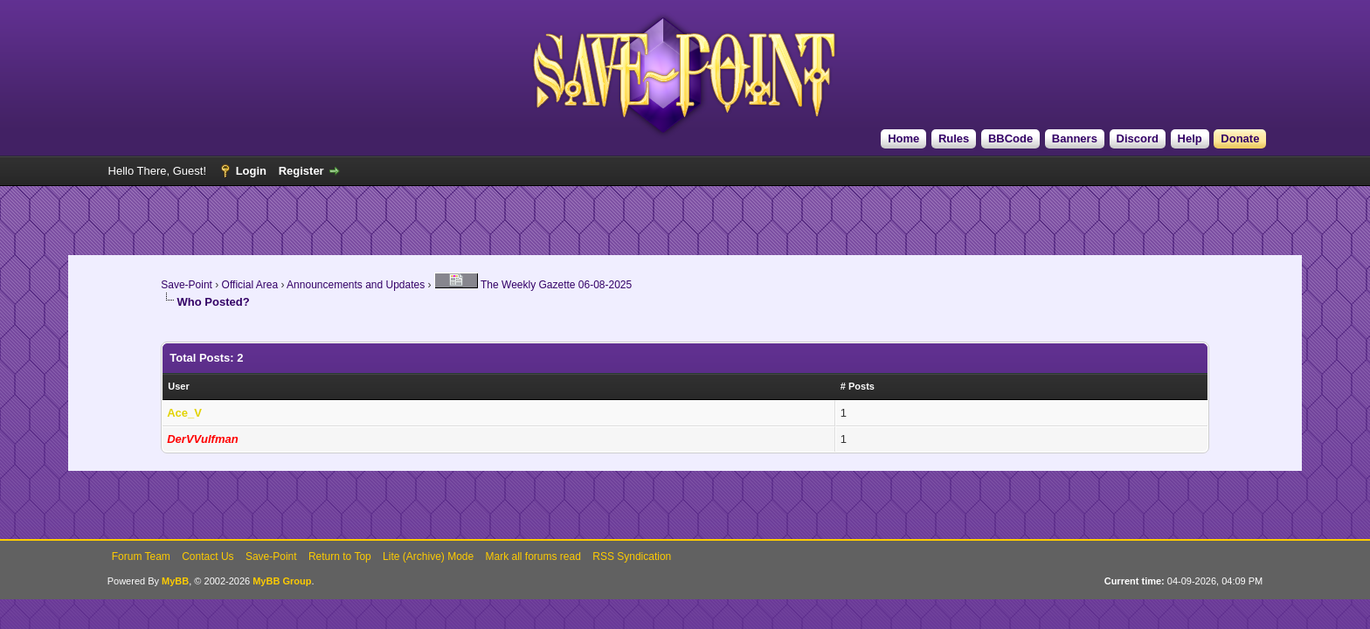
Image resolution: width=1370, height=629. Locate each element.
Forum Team (141, 556)
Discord (1138, 138)
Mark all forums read (533, 556)
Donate (1240, 138)
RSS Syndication (631, 556)
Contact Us (207, 556)
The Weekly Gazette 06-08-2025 (533, 285)
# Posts (858, 386)
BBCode (1010, 138)
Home (903, 138)
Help (1190, 138)
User (178, 386)
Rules (953, 138)
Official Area (250, 285)
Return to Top (339, 556)
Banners (1074, 138)
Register (301, 170)
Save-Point (186, 285)
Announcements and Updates (356, 285)
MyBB (175, 581)
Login (251, 170)
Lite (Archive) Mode (428, 556)
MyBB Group (282, 581)
